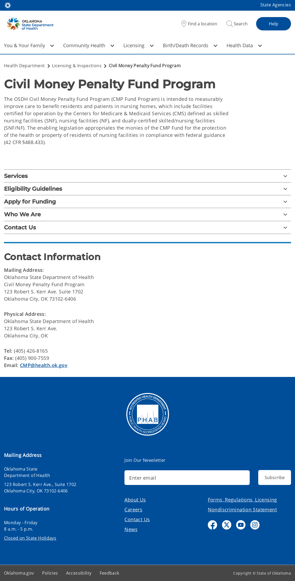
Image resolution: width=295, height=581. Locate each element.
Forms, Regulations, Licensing (242, 499)
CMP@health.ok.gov (43, 365)
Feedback (109, 573)
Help (273, 24)
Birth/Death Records (190, 45)
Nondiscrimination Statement (242, 509)
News (131, 529)
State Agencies (275, 5)
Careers (133, 509)
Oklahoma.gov (19, 573)
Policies (50, 573)
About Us (135, 499)
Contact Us (137, 519)
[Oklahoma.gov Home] (7, 4)
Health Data (244, 45)
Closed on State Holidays (30, 538)
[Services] (147, 176)
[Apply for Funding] (147, 201)
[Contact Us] (147, 227)
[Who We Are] (147, 214)
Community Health (88, 45)
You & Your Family (29, 45)
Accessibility (79, 573)
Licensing (138, 45)
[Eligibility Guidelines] (147, 188)
